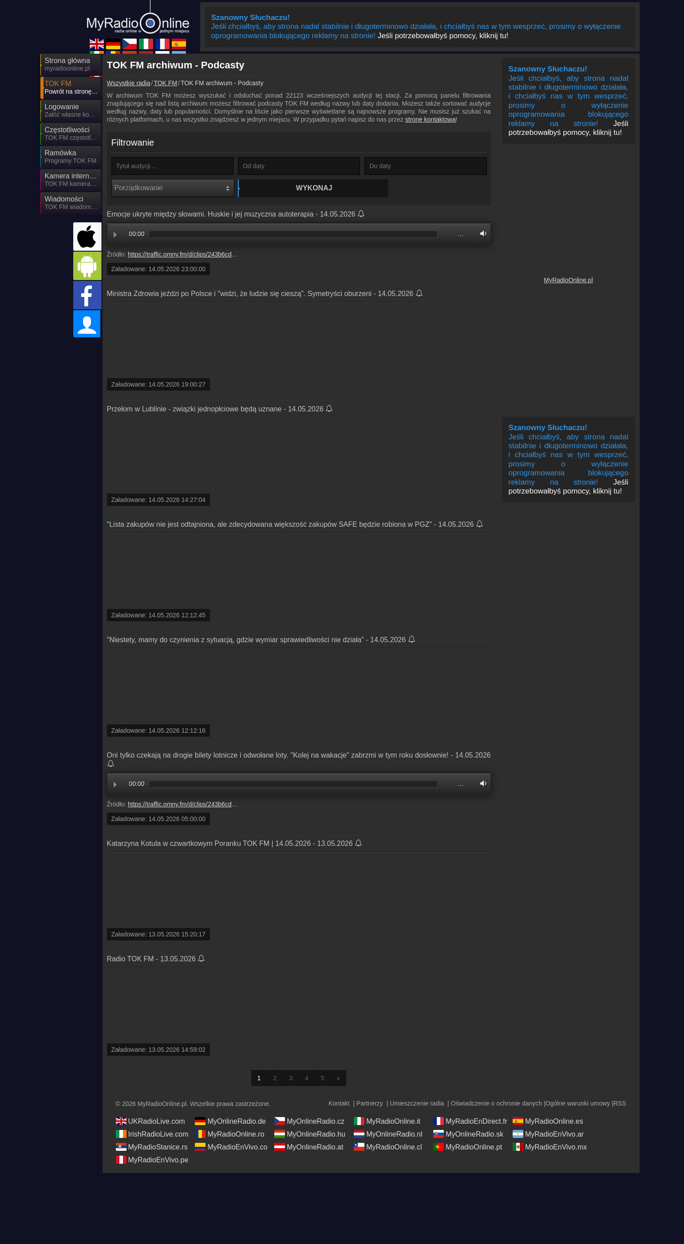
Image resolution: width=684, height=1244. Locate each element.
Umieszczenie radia (417, 1103)
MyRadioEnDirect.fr (470, 1122)
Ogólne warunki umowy (578, 1103)
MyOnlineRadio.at (308, 1147)
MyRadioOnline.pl (568, 280)
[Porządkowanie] (173, 188)
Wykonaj (300, 188)
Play (115, 235)
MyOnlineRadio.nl (388, 1134)
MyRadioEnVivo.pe (152, 1160)
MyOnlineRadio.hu (309, 1134)
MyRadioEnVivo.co (231, 1147)
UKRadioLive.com (150, 1122)
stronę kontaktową (430, 119)
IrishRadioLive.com (152, 1134)
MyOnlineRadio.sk (468, 1134)
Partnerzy (369, 1103)
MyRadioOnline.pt (467, 1147)
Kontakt (338, 1103)
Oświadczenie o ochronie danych (496, 1103)
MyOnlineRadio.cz (309, 1122)
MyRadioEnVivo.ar (548, 1134)
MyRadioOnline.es (548, 1122)
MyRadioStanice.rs (152, 1147)
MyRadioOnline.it (387, 1122)
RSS (619, 1103)
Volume (481, 234)
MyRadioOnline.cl (388, 1147)
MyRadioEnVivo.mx (550, 1147)
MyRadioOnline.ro (229, 1134)
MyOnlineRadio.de (230, 1122)
